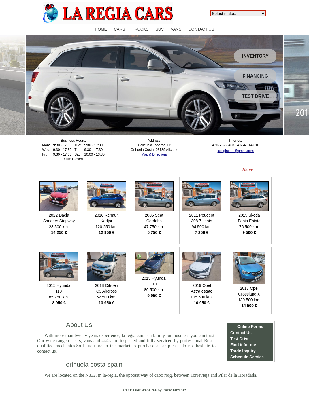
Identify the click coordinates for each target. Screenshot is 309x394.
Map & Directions (154, 154)
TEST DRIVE (255, 96)
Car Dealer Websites (140, 390)
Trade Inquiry (243, 350)
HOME (101, 29)
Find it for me (243, 344)
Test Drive (240, 338)
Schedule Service (247, 357)
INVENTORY (255, 56)
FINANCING (255, 76)
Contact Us (241, 332)
